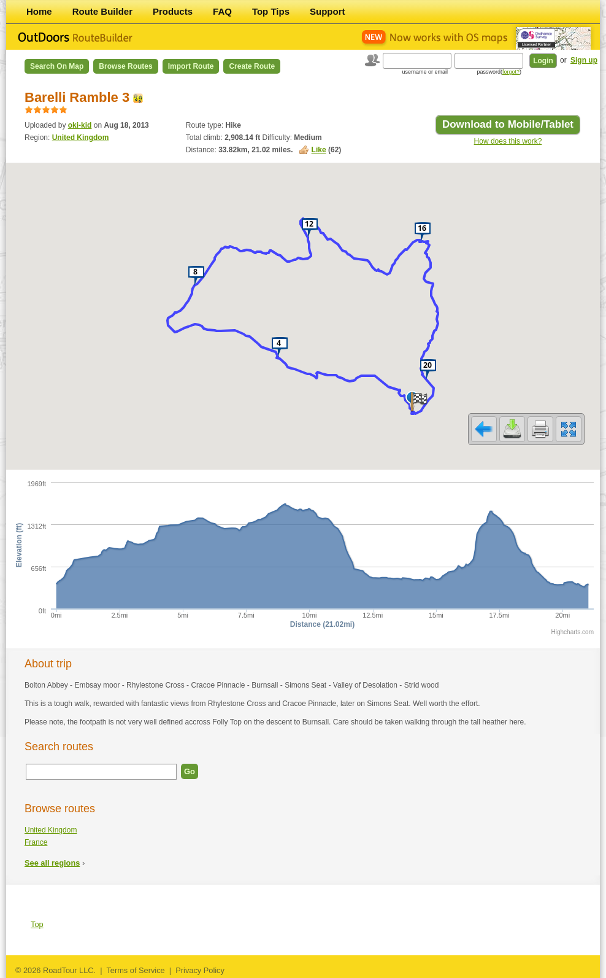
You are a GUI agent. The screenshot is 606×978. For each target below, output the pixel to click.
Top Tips (271, 11)
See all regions (52, 862)
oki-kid (80, 125)
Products (173, 11)
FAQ (222, 11)
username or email (425, 72)
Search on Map (56, 66)
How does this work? (508, 141)
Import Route (191, 66)
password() (499, 72)
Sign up (583, 60)
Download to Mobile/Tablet (507, 124)
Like (319, 150)
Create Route (252, 66)
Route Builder (102, 11)
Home (39, 11)
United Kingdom (80, 137)
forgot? (511, 72)
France (36, 842)
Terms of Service (135, 970)
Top (37, 924)
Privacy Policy (199, 970)
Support (327, 11)
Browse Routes (125, 66)
